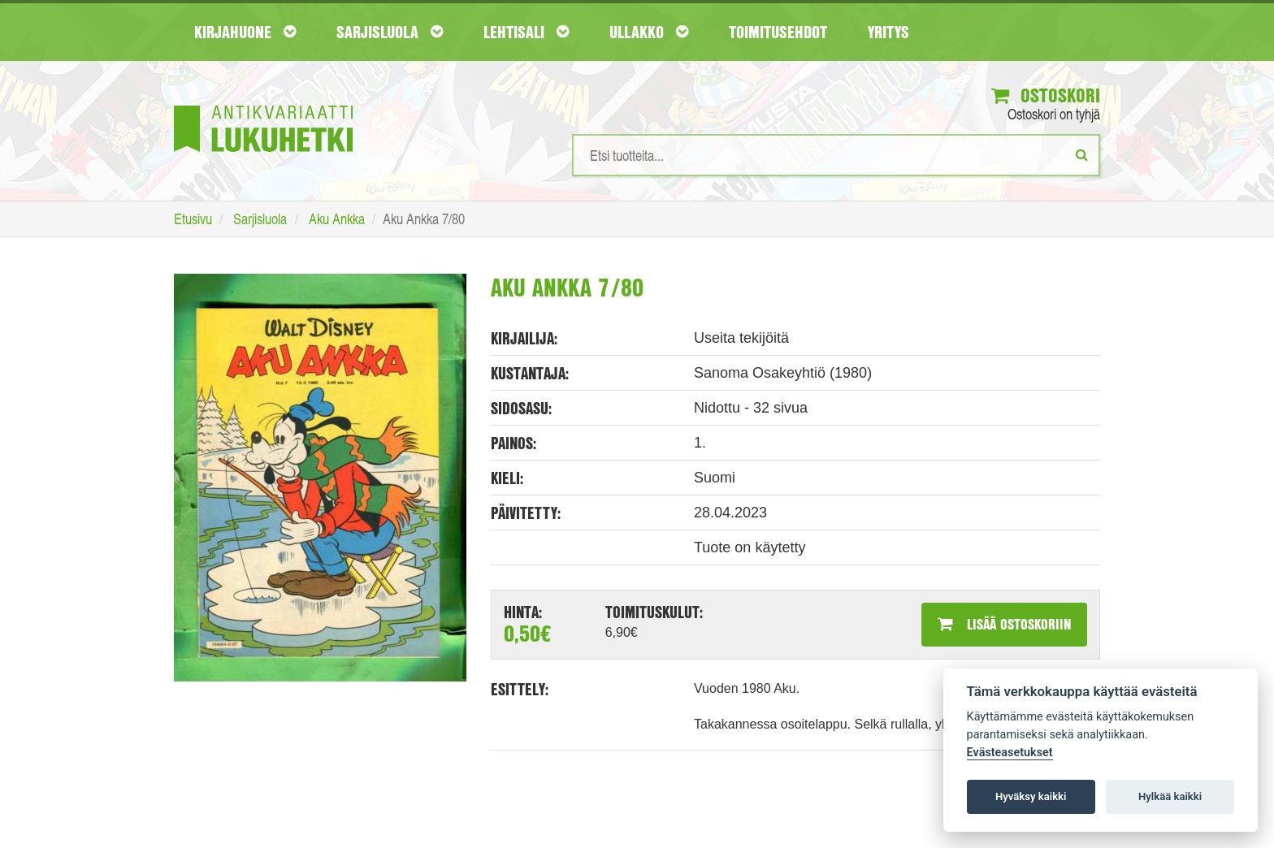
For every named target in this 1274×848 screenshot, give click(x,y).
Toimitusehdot (778, 31)
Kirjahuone (245, 31)
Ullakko (648, 31)
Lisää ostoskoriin (1004, 623)
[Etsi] (1082, 154)
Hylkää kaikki (1170, 796)
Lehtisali (526, 31)
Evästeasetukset (1010, 752)
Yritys (888, 31)
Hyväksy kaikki (1030, 796)
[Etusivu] (263, 104)
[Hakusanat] (836, 155)
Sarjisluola (389, 31)
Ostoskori (1045, 95)
